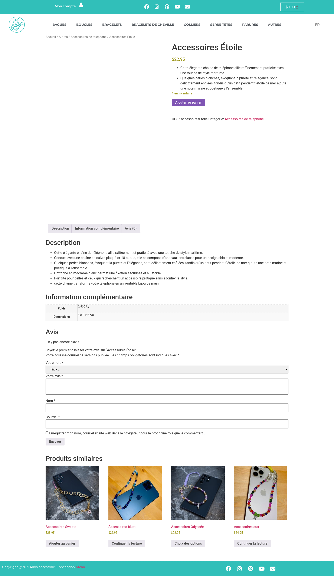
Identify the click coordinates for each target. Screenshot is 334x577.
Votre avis (54, 377)
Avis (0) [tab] (131, 229)
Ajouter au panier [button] (62, 544)
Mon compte (64, 6)
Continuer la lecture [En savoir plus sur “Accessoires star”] (252, 544)
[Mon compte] (81, 5)
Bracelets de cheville (153, 25)
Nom (50, 401)
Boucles (84, 25)
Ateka (80, 568)
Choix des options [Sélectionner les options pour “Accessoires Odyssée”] (188, 544)
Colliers (192, 25)
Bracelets (112, 25)
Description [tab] (60, 229)
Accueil (51, 38)
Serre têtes (221, 25)
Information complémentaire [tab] (97, 229)
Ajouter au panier (188, 103)
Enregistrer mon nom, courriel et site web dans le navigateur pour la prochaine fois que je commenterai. (127, 434)
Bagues (59, 25)
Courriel (53, 418)
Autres (274, 25)
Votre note (54, 363)
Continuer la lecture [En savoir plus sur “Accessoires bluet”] (127, 544)
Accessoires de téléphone (89, 38)
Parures (250, 25)
